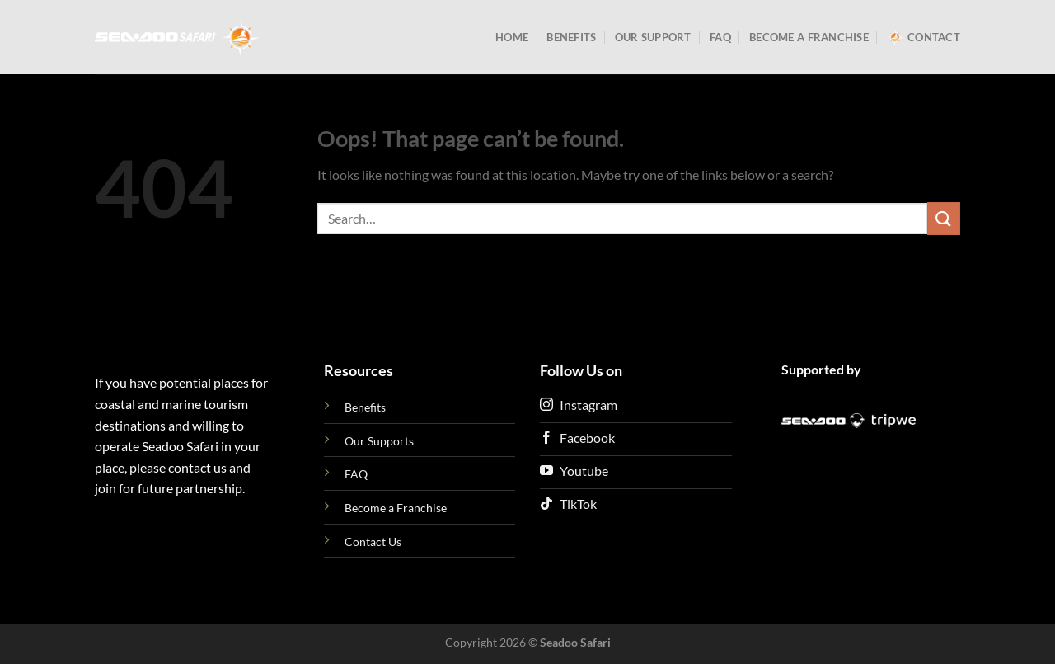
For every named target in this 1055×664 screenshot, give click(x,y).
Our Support (653, 37)
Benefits (571, 37)
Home (511, 37)
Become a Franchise (809, 37)
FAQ (720, 37)
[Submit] (943, 218)
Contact (923, 37)
